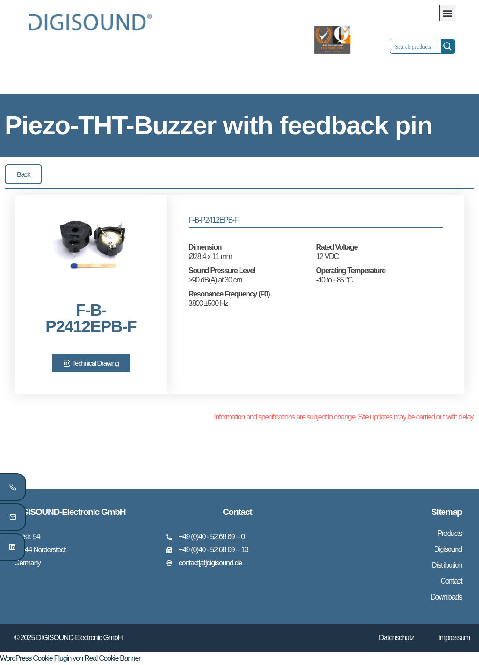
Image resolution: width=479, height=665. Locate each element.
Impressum (454, 638)
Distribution (447, 565)
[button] (447, 13)
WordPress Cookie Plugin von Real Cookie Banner (70, 658)
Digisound (448, 549)
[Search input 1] (423, 46)
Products (449, 533)
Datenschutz (396, 638)
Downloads (446, 597)
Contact (451, 581)
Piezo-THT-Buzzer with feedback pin (218, 125)
